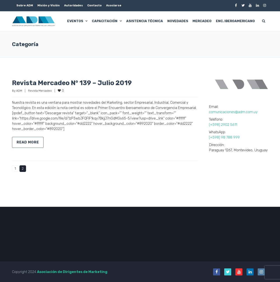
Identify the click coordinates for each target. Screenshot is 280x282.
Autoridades (73, 5)
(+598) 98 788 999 (224, 137)
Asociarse (113, 5)
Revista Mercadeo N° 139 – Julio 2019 (72, 83)
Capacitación (104, 21)
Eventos (75, 21)
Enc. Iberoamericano (235, 21)
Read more (28, 142)
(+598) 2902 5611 (223, 124)
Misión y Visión (48, 5)
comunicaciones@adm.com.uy (233, 112)
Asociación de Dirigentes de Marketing (72, 272)
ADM (19, 90)
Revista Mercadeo (40, 90)
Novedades (177, 21)
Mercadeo (202, 21)
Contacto (94, 5)
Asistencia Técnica (144, 21)
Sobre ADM (24, 5)
